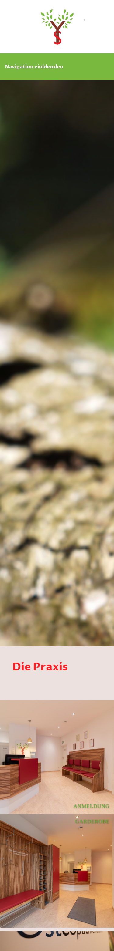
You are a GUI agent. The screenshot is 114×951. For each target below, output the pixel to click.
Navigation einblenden (34, 66)
